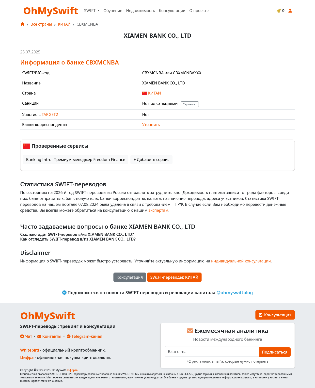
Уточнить (151, 124)
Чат (26, 336)
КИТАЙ (64, 24)
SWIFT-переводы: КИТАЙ (174, 277)
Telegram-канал (84, 336)
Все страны (41, 24)
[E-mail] (212, 351)
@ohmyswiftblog (235, 292)
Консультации (172, 10)
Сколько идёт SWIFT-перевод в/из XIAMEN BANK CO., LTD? (77, 234)
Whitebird (29, 350)
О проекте (199, 10)
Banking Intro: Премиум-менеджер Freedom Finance (75, 159)
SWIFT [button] (90, 10)
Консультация (130, 277)
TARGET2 (50, 114)
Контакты (49, 336)
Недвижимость (140, 10)
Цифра (26, 357)
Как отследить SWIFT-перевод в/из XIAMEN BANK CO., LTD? (78, 239)
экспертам (158, 210)
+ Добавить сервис (151, 159)
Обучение (112, 10)
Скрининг (190, 104)
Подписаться (274, 352)
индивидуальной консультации (241, 261)
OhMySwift (50, 10)
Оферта (72, 370)
